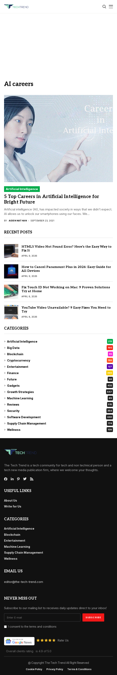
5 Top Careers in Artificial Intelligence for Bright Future (51, 199)
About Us (10, 500)
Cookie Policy (34, 669)
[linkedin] (12, 479)
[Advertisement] (58, 43)
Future (60, 379)
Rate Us (63, 640)
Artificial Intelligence (22, 189)
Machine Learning (60, 398)
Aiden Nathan (18, 220)
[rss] (31, 479)
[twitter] (25, 479)
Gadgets (60, 385)
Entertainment (60, 366)
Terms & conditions (79, 669)
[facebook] (5, 479)
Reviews (60, 404)
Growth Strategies (60, 391)
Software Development (60, 417)
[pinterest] (18, 479)
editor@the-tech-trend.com (23, 582)
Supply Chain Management (60, 423)
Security (60, 410)
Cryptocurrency (60, 360)
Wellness (60, 429)
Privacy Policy (54, 669)
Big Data (60, 347)
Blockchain (60, 354)
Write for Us (12, 506)
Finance (60, 372)
